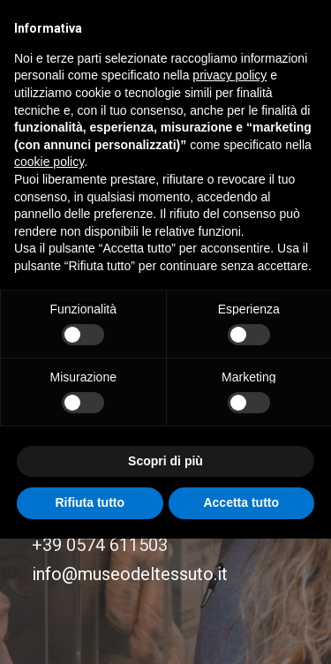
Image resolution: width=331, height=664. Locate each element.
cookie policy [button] (49, 162)
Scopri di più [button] (165, 461)
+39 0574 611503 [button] (100, 544)
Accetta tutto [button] (241, 502)
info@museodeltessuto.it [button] (130, 574)
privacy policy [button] (229, 75)
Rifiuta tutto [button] (89, 502)
